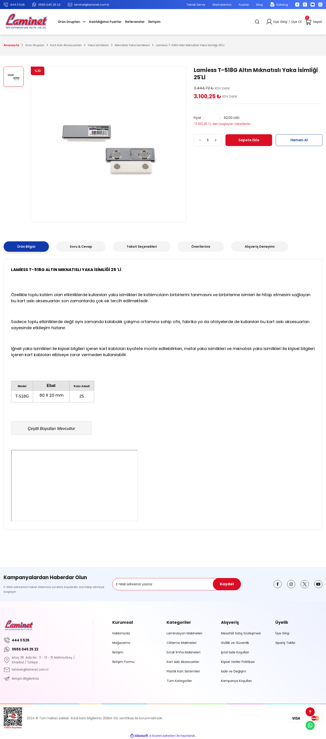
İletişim (117, 652)
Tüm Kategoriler (179, 681)
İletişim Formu (123, 662)
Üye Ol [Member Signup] (296, 21)
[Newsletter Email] (176, 584)
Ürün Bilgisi (26, 246)
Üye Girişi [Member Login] (280, 21)
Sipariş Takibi (285, 643)
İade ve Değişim (233, 671)
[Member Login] (269, 22)
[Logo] (26, 22)
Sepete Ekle (248, 140)
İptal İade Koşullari (235, 652)
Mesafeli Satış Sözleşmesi (241, 633)
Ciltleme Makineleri (182, 643)
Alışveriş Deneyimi (260, 246)
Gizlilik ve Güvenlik (235, 643)
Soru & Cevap (81, 246)
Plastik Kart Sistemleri (183, 671)
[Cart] (313, 22)
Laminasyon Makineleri (184, 633)
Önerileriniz (200, 246)
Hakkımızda (121, 633)
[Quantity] (208, 140)
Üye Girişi (282, 633)
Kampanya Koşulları (236, 681)
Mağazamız (121, 643)
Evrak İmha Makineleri (183, 652)
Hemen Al (299, 140)
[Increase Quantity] (218, 140)
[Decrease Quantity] (198, 140)
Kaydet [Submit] (227, 584)
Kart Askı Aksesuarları (183, 662)
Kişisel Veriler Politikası (238, 662)
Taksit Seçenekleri (142, 246)
